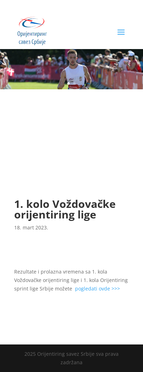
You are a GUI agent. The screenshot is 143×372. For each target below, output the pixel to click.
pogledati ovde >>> (97, 288)
